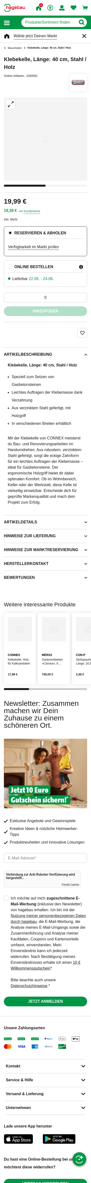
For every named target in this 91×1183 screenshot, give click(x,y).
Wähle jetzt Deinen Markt (35, 36)
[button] (7, 22)
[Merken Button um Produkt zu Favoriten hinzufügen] (82, 333)
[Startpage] (14, 8)
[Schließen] (84, 36)
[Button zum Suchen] (81, 22)
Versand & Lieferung (25, 1094)
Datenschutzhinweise (29, 986)
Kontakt (13, 1066)
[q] (48, 22)
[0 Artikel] (45, 297)
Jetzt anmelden (45, 1001)
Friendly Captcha (70, 884)
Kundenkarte (32, 211)
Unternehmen (18, 1108)
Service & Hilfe (19, 1080)
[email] (45, 858)
